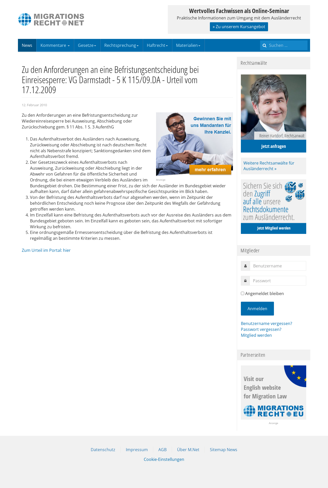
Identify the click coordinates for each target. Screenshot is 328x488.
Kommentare (55, 45)
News (27, 45)
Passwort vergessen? (261, 329)
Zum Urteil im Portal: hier (46, 250)
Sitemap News (223, 449)
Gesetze (87, 45)
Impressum (137, 449)
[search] (284, 45)
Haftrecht (157, 45)
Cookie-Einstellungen (164, 459)
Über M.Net (188, 449)
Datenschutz (103, 449)
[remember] (242, 293)
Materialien (188, 45)
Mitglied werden (256, 335)
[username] (278, 266)
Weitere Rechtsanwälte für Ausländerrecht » (268, 166)
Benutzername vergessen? (266, 323)
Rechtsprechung (121, 45)
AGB (162, 449)
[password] (278, 281)
